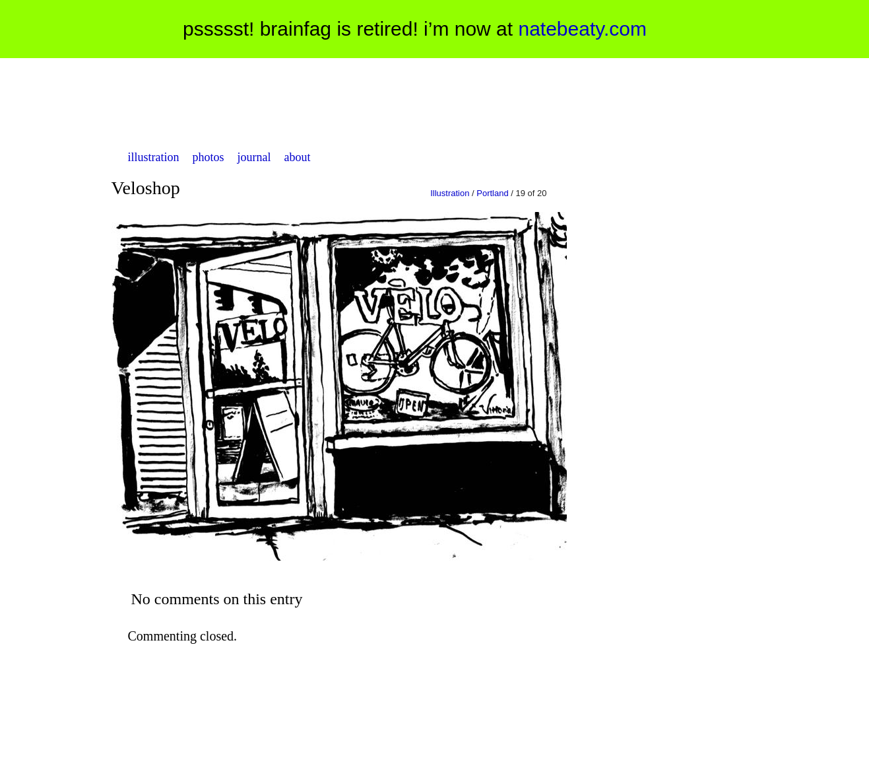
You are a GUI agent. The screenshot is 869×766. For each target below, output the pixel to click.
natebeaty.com (582, 29)
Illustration (449, 193)
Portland (492, 193)
